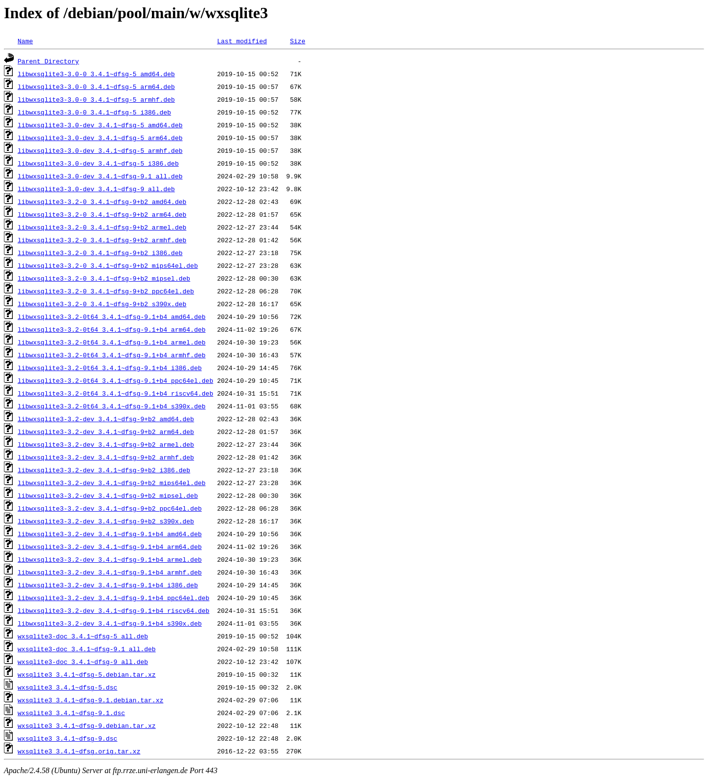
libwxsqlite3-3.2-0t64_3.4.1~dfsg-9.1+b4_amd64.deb (112, 316)
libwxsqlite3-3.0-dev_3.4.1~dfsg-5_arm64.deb (100, 137)
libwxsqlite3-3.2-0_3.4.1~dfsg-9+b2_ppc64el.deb (106, 291)
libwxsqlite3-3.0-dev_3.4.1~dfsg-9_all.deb (96, 188)
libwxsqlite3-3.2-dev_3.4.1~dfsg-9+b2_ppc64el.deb (110, 508)
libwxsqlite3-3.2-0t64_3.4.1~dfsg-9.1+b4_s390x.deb (112, 406)
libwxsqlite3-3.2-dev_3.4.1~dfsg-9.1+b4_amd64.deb (110, 533)
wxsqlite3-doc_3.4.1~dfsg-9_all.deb (83, 661)
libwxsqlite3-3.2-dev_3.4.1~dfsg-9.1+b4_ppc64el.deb (113, 597)
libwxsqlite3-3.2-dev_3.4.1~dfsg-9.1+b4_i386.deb (108, 584)
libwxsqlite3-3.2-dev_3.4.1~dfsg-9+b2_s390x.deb (106, 521)
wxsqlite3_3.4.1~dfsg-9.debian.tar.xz (87, 725)
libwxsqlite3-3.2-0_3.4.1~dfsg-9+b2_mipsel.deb (104, 278)
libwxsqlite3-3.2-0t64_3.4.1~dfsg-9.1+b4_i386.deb (110, 367)
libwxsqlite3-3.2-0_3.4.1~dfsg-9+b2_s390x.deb (102, 303)
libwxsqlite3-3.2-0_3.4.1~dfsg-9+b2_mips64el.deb (108, 265)
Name (25, 40)
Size (297, 40)
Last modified (241, 40)
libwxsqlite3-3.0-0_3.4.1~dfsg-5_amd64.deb (96, 73)
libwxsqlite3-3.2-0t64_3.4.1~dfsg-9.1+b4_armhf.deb (112, 354)
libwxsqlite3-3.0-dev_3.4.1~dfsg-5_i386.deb (98, 163)
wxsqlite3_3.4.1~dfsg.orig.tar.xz (79, 751)
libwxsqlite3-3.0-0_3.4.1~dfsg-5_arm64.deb (96, 86)
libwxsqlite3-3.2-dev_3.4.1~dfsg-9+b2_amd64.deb (106, 418)
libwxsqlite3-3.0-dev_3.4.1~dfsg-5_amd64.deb (100, 124)
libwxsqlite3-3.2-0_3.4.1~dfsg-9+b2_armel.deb (102, 227)
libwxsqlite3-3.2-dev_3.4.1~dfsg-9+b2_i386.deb (104, 469)
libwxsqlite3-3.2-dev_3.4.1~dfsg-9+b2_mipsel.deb (108, 495)
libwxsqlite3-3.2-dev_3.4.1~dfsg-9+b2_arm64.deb (106, 431)
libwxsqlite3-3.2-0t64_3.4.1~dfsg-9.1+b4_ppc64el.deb (115, 380)
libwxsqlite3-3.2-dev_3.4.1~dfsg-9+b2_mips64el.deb (112, 482)
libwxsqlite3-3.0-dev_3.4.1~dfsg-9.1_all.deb (100, 176)
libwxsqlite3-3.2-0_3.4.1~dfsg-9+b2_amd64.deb (102, 201)
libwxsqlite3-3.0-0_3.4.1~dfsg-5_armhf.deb (96, 99)
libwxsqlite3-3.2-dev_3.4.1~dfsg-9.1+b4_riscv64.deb (113, 610)
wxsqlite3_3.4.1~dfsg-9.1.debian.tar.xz (90, 699)
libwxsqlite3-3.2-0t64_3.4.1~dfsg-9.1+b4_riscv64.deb (115, 393)
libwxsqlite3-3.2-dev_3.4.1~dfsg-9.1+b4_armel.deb (110, 559)
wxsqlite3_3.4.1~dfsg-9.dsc (68, 738)
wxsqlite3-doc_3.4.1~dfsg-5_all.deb (83, 636)
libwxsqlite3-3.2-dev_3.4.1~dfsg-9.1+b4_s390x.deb (110, 623)
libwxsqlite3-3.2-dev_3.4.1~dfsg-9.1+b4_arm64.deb (110, 546)
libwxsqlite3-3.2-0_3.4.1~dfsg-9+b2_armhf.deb (102, 239)
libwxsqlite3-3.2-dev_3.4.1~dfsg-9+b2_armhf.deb (106, 457)
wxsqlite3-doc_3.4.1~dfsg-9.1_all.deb (87, 648)
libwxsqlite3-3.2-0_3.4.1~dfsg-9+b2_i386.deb (100, 252)
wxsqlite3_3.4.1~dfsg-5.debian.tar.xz (87, 674)
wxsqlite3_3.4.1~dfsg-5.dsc (68, 687)
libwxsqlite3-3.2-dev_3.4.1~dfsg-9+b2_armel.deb (106, 444)
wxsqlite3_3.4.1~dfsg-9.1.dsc (71, 712)
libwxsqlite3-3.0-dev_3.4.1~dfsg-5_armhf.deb (100, 150)
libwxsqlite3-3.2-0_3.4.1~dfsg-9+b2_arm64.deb (102, 214)
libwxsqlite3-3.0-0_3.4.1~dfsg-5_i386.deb (94, 112)
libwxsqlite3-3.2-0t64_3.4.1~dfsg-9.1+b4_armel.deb (112, 342)
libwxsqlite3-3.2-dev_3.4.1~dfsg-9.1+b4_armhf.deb (110, 572)
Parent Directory (48, 61)
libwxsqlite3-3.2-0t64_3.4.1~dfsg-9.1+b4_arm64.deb (112, 329)
